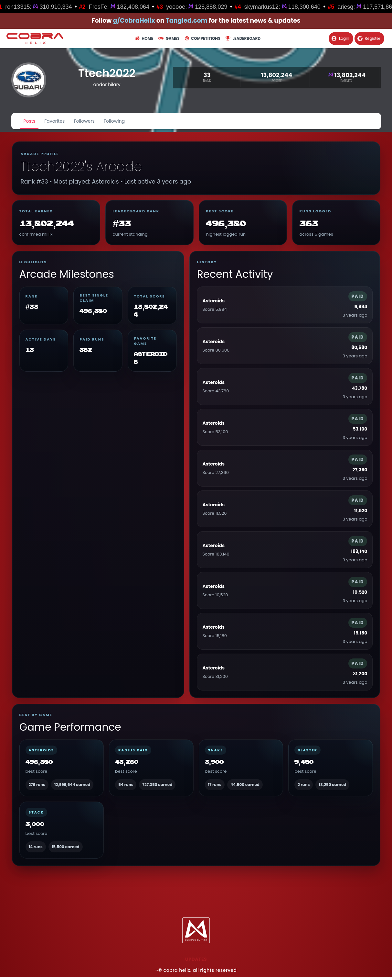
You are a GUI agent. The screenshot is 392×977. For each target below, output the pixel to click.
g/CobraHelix (134, 20)
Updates (196, 959)
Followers (84, 121)
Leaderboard (243, 38)
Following (114, 121)
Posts (30, 121)
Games (168, 38)
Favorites (54, 121)
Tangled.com (186, 20)
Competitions (202, 38)
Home (144, 38)
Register (368, 38)
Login (340, 38)
